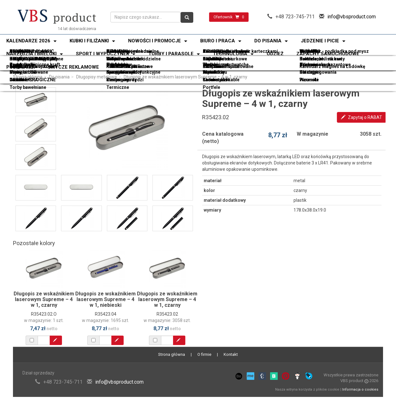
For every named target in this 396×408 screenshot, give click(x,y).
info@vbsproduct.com (351, 17)
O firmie (204, 354)
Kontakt (231, 354)
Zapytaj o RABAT (361, 117)
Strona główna (27, 76)
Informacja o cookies (360, 389)
